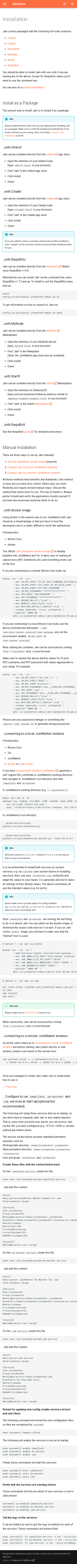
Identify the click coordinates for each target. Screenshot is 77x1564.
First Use (10, 1086)
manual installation (33, 87)
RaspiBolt (13, 65)
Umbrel (12, 38)
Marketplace (42, 403)
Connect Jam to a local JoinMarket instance (32, 467)
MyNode (12, 54)
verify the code (32, 1012)
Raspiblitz (52, 266)
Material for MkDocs (23, 1560)
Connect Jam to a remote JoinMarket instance (34, 472)
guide (27, 431)
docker (11, 764)
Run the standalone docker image (27, 461)
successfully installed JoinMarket (35, 770)
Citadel (12, 43)
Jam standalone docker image (33, 551)
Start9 (11, 60)
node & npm (26, 764)
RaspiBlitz (13, 49)
